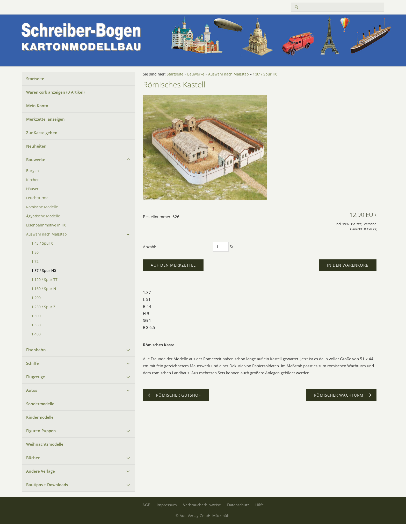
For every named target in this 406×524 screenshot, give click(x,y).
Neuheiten (36, 146)
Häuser (32, 189)
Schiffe (32, 363)
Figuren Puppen (41, 430)
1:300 (36, 316)
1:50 (35, 252)
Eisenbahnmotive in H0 (46, 225)
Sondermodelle (40, 403)
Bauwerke (35, 159)
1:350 (36, 325)
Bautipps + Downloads (47, 484)
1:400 (36, 334)
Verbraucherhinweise (202, 504)
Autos (31, 390)
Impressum (167, 504)
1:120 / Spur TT (44, 279)
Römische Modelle (42, 207)
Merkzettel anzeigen (45, 119)
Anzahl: (149, 246)
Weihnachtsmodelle (44, 444)
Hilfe (259, 504)
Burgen (32, 170)
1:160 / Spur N (43, 288)
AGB (146, 504)
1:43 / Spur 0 (42, 243)
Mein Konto (37, 105)
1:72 (35, 261)
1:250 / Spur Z (43, 307)
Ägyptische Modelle (43, 216)
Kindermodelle (40, 417)
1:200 (36, 297)
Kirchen (33, 179)
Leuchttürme (37, 198)
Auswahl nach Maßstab (46, 234)
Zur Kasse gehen (41, 132)
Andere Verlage (40, 471)
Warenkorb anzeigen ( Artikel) (55, 92)
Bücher (33, 457)
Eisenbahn (36, 349)
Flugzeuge (35, 376)
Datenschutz (238, 504)
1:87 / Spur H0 (43, 270)
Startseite (35, 78)
